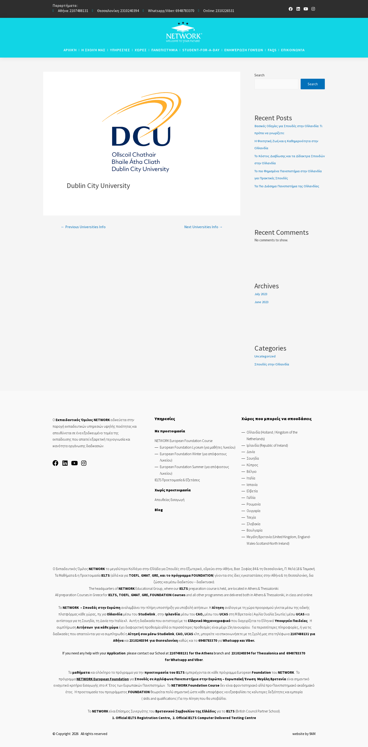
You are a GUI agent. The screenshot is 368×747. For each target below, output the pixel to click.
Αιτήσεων (85, 627)
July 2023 (261, 293)
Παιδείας (300, 620)
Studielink (147, 614)
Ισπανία (252, 484)
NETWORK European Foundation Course (183, 440)
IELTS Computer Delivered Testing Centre (222, 717)
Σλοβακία (253, 523)
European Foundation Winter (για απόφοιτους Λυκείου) (193, 456)
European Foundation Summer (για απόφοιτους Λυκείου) (194, 469)
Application (116, 652)
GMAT (145, 575)
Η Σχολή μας (93, 50)
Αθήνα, (228, 568)
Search (259, 75)
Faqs (272, 50)
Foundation (119, 678)
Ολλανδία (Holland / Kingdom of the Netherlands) (272, 435)
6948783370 (207, 640)
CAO (199, 614)
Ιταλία (251, 477)
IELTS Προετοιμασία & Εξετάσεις (177, 479)
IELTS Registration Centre (149, 717)
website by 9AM (303, 733)
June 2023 (261, 301)
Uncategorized (265, 356)
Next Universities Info (202, 227)
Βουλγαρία (254, 530)
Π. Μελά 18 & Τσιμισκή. (299, 568)
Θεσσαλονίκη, (274, 568)
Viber (250, 640)
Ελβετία (252, 491)
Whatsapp (231, 640)
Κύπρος (252, 464)
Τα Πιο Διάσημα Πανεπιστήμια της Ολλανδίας (288, 186)
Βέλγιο (252, 471)
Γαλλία (251, 497)
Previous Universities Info (84, 227)
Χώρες (141, 50)
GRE (155, 575)
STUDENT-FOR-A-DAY (201, 50)
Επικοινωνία (293, 50)
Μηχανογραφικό (216, 620)
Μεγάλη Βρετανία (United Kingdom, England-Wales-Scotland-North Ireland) (278, 539)
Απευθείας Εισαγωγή (169, 499)
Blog (159, 509)
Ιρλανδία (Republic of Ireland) (267, 445)
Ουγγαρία (253, 510)
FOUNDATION (202, 575)
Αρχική (70, 50)
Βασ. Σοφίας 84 (245, 568)
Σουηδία (253, 458)
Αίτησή (134, 633)
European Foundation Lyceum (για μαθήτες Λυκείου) (197, 447)
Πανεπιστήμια (164, 50)
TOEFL (124, 594)
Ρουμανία (254, 503)
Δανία (251, 451)
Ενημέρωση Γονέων (243, 50)
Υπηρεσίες (120, 50)
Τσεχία (251, 517)
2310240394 (138, 640)
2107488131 (299, 633)
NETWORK (71, 607)
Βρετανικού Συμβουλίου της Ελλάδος (185, 711)
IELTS (180, 672)
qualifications (166, 698)
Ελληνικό (195, 620)
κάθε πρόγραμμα (223, 672)
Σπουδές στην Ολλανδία (272, 364)
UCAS (223, 614)
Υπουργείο (283, 620)
